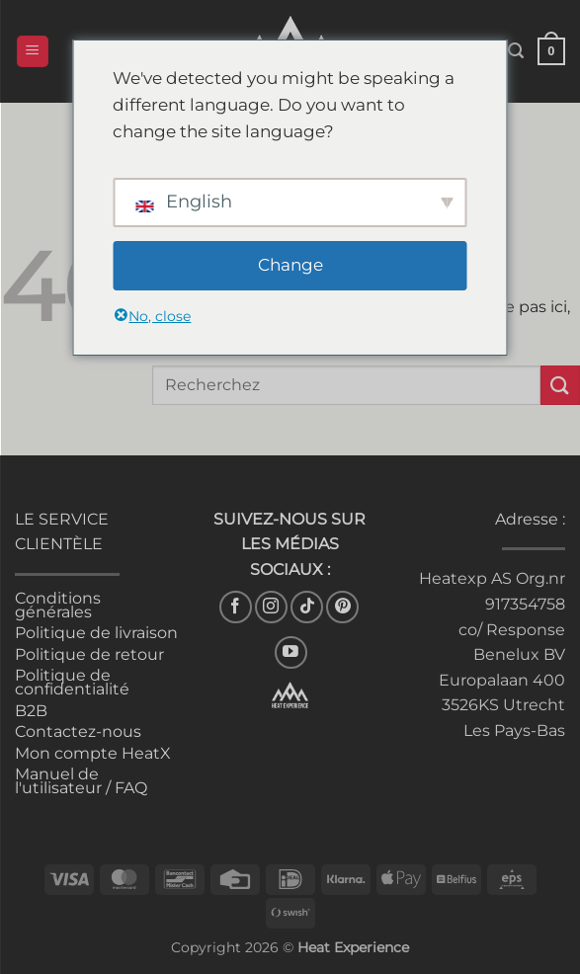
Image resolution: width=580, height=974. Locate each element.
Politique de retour (89, 654)
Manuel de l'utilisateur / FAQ (81, 781)
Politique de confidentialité (72, 682)
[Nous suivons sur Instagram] (271, 607)
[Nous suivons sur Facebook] (235, 607)
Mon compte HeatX (93, 753)
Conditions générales (58, 605)
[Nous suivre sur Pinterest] (342, 607)
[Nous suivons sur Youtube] (291, 652)
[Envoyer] (560, 384)
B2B (31, 710)
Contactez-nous (78, 731)
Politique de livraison (96, 632)
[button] (32, 52)
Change (290, 265)
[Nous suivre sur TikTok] (306, 607)
